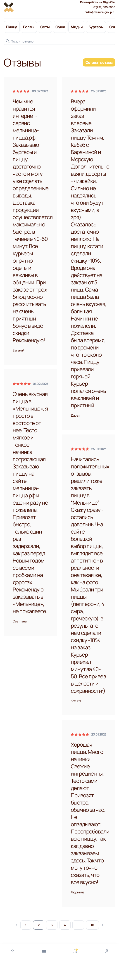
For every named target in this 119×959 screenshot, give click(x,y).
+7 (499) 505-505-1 (104, 7)
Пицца (11, 26)
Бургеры (95, 26)
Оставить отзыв (99, 62)
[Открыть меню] (44, 951)
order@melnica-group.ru (100, 12)
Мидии (77, 26)
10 (92, 925)
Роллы (28, 26)
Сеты (45, 26)
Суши (60, 26)
